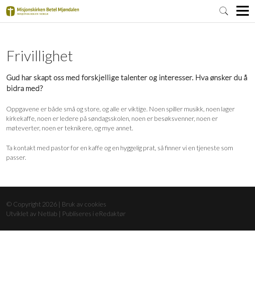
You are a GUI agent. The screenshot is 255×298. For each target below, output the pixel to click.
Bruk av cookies (84, 204)
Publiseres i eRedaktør (94, 213)
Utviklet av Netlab (31, 213)
